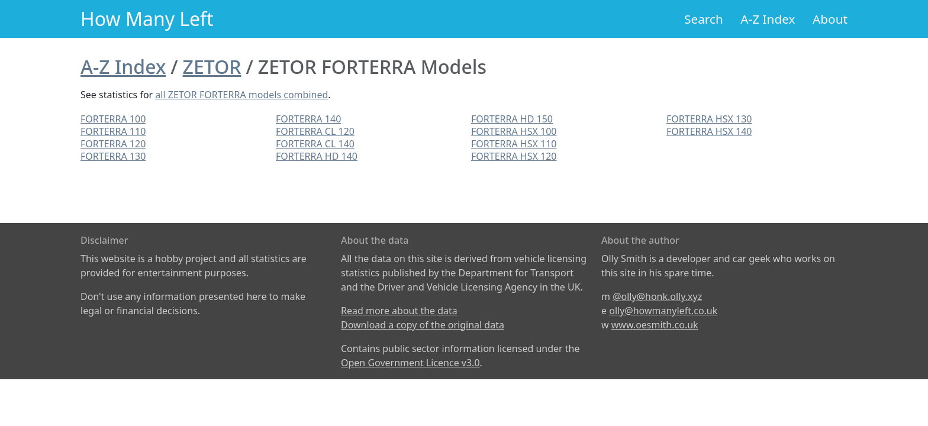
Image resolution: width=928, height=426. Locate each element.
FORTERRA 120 (113, 143)
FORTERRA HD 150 (512, 118)
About (830, 19)
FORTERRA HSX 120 (513, 156)
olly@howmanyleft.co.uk (663, 310)
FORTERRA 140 (308, 118)
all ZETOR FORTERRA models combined (241, 94)
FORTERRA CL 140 (315, 143)
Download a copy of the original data (422, 324)
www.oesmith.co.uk (654, 324)
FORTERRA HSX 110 (513, 143)
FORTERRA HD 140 (316, 156)
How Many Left (147, 18)
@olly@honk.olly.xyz (657, 296)
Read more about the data (399, 310)
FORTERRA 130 (113, 156)
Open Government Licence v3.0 (410, 362)
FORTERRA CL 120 (315, 131)
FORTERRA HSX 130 (709, 118)
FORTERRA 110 (113, 131)
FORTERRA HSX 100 (513, 131)
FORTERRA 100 (113, 118)
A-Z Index (767, 19)
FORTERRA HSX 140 (709, 131)
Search (703, 19)
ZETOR (212, 66)
